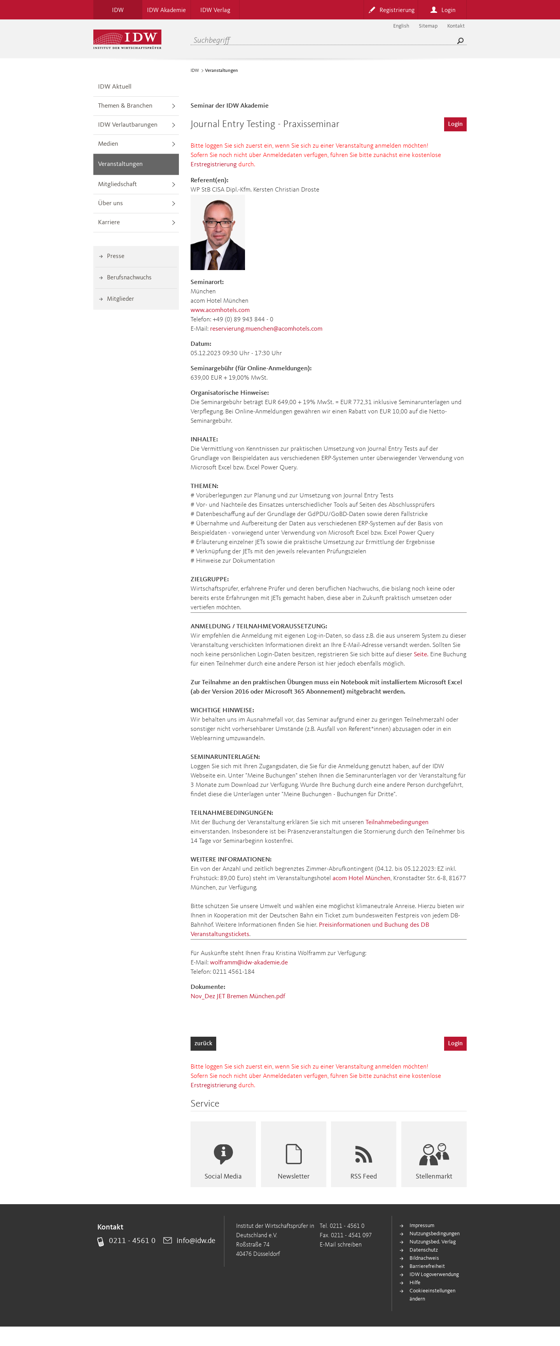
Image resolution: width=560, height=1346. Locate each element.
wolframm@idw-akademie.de (249, 962)
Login (455, 124)
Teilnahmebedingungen (397, 822)
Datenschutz (424, 1250)
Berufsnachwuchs (129, 278)
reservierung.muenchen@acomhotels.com (266, 329)
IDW (195, 70)
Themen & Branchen (125, 106)
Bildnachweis (424, 1258)
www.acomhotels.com (220, 310)
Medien (108, 144)
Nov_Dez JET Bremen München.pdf (238, 996)
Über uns (110, 203)
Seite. (421, 654)
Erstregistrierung (214, 164)
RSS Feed (363, 1176)
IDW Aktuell (114, 87)
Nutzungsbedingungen (435, 1233)
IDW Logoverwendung (434, 1274)
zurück (203, 1044)
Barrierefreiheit (427, 1266)
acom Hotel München (361, 878)
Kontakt (456, 26)
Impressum (422, 1225)
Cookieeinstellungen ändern (432, 1295)
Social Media (223, 1176)
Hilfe (415, 1282)
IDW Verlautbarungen (128, 125)
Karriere (109, 222)
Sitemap (428, 26)
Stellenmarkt (434, 1176)
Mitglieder (120, 299)
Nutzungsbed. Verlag (433, 1242)
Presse (115, 256)
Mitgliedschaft (117, 184)
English (401, 26)
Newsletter (294, 1176)
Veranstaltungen (120, 164)
